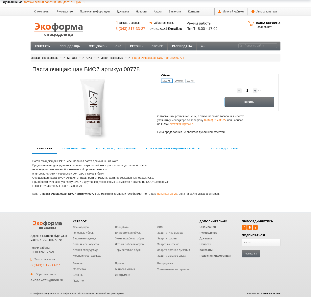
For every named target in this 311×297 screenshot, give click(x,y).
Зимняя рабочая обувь (129, 238)
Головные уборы (83, 232)
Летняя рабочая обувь (129, 244)
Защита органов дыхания (173, 249)
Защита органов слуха (171, 255)
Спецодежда (70, 46)
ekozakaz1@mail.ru (166, 29)
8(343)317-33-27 (167, 193)
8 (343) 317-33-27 (215, 120)
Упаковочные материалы (173, 269)
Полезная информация (95, 11)
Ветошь (136, 46)
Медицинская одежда (87, 255)
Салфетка (79, 269)
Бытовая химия (125, 269)
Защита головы (167, 238)
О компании (41, 11)
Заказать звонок (127, 22)
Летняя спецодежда (85, 249)
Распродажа (182, 46)
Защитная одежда (84, 238)
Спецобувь (98, 46)
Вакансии (175, 11)
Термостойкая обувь (128, 249)
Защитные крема (168, 244)
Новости (141, 11)
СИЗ (118, 46)
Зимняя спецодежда (86, 244)
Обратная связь (162, 22)
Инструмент (122, 274)
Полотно (78, 280)
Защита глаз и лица (170, 232)
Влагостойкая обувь (128, 232)
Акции (157, 11)
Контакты (194, 11)
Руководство (65, 11)
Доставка (123, 11)
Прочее (157, 46)
